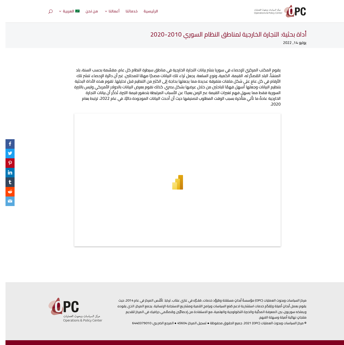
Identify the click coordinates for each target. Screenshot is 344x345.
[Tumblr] (4, 182)
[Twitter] (4, 153)
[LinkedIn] (4, 172)
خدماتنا (126, 12)
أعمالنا (108, 12)
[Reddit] (4, 191)
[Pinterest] (4, 163)
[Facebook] (4, 144)
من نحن (86, 12)
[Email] (4, 201)
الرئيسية (145, 12)
